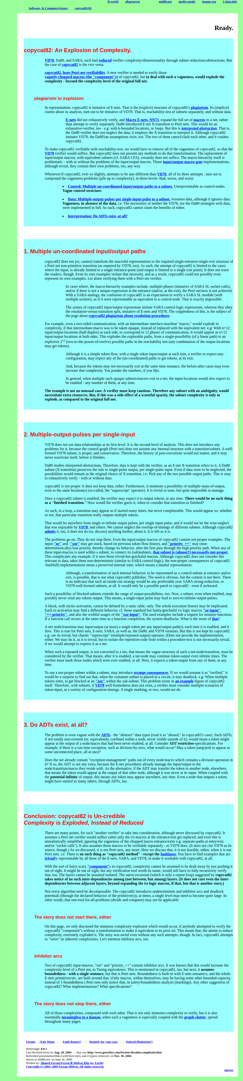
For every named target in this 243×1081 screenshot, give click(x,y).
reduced (105, 60)
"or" (58, 544)
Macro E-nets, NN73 (142, 120)
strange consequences (151, 673)
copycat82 (70, 65)
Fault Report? (72, 1041)
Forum (30, 1041)
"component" (98, 866)
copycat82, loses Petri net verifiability (75, 73)
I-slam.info (230, 1)
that (215, 619)
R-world (113, 1)
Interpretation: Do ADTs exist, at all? (98, 216)
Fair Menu (47, 1041)
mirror (229, 1070)
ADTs (105, 735)
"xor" (75, 544)
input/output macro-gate (183, 162)
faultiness (168, 854)
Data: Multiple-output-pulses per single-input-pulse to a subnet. (119, 199)
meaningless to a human (81, 1017)
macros (199, 120)
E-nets (71, 120)
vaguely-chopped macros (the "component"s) (81, 77)
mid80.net (165, 1)
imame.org (209, 1)
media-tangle (187, 1)
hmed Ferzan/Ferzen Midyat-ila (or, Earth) (72, 1063)
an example (184, 681)
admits (50, 531)
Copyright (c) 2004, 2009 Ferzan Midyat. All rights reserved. (65, 1066)
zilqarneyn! (132, 1)
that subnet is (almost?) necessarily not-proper (190, 552)
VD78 (49, 60)
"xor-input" (131, 614)
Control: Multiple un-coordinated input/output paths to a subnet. (120, 186)
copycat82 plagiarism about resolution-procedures (129, 316)
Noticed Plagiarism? (139, 1041)
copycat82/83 (83, 8)
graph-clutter (195, 1017)
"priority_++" (179, 544)
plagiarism (199, 108)
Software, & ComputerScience (48, 8)
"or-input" (212, 610)
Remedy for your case (103, 1041)
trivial (50, 858)
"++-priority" (56, 614)
